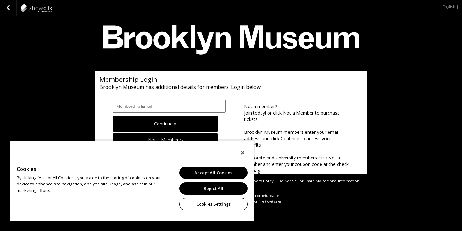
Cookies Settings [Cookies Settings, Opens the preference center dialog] (213, 204)
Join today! (255, 113)
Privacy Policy (262, 180)
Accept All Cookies (213, 172)
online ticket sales (267, 201)
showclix (52, 8)
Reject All (213, 188)
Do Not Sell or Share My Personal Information (318, 180)
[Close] (242, 153)
